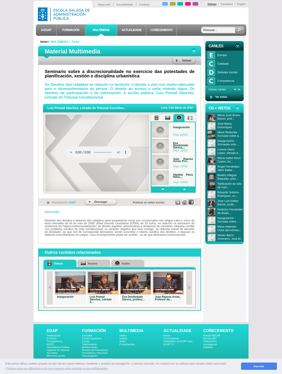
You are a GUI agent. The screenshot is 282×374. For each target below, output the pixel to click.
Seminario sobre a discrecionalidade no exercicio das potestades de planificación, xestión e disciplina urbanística (120, 73)
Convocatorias (171, 338)
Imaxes (123, 338)
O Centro (52, 338)
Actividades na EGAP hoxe (178, 341)
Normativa (52, 353)
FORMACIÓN (94, 330)
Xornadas (87, 335)
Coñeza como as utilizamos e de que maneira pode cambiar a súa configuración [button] (57, 368)
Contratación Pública (58, 347)
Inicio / (45, 41)
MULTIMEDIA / (61, 41)
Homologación (89, 355)
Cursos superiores (92, 338)
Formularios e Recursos (95, 353)
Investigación (210, 344)
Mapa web (104, 4)
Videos (123, 335)
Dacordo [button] (259, 366)
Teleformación (89, 344)
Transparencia (54, 341)
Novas (166, 335)
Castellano (227, 4)
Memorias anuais (56, 355)
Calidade (208, 347)
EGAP (52, 330)
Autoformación (90, 347)
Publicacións (210, 341)
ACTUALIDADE (177, 330)
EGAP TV (168, 344)
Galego (212, 4)
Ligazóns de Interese (58, 350)
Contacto (144, 4)
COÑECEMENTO (218, 330)
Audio (122, 341)
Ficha (75, 41)
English (241, 4)
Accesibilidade (124, 4)
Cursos (86, 341)
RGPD (50, 344)
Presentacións (127, 344)
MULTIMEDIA (131, 330)
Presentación (54, 335)
